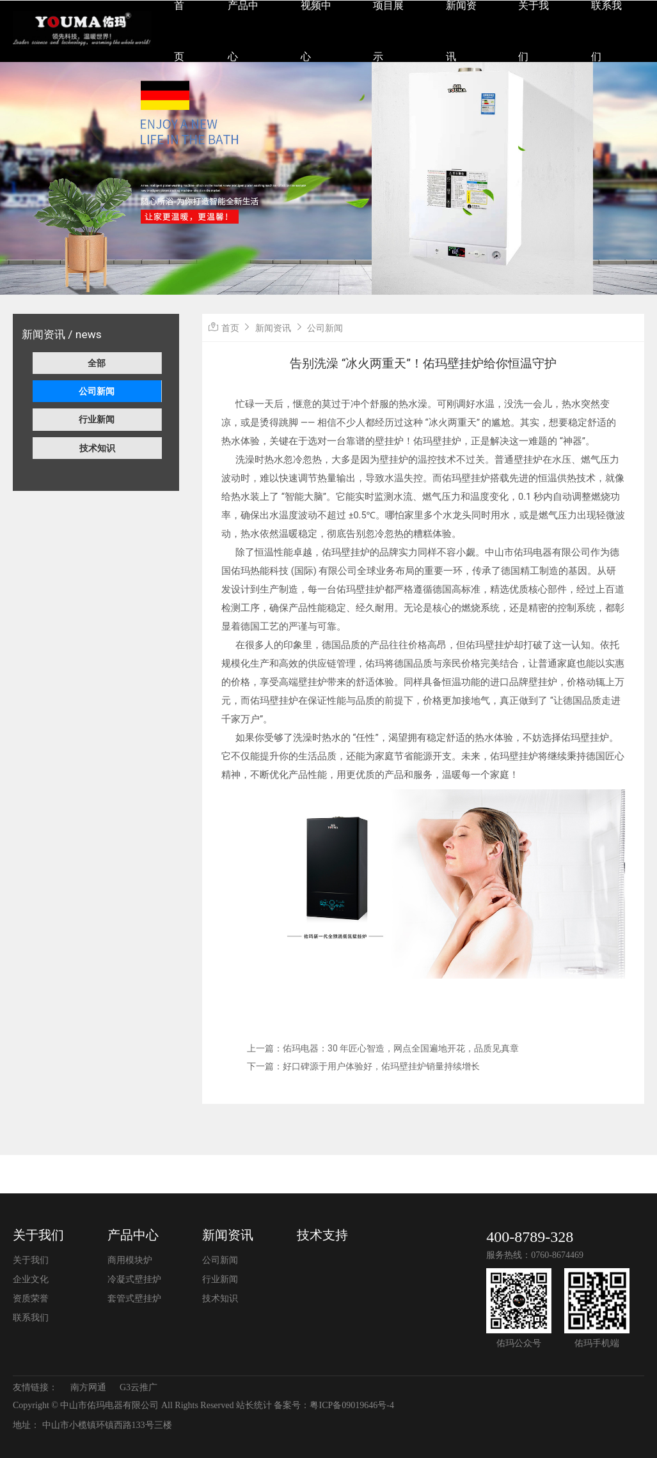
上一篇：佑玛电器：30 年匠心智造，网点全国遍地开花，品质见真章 (383, 1048)
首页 (230, 328)
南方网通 (88, 1387)
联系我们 (31, 1317)
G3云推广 (138, 1387)
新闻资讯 (273, 328)
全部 (97, 363)
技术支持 (322, 1235)
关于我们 (38, 1235)
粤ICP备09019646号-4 (351, 1405)
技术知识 (97, 448)
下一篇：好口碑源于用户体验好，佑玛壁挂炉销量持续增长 (363, 1066)
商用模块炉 (129, 1260)
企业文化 (31, 1279)
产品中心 (133, 1235)
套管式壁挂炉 (134, 1298)
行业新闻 (97, 419)
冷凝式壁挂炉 (134, 1279)
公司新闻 (97, 391)
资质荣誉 (31, 1298)
